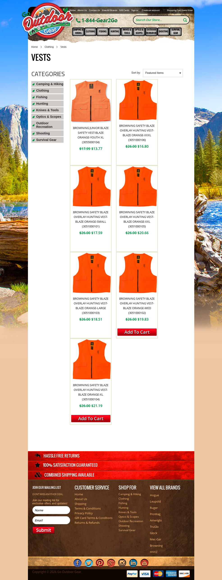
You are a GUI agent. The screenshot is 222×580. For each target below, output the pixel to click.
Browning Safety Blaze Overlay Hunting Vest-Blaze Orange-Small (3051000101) (90, 219)
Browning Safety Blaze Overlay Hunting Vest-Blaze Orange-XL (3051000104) (90, 392)
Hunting (115, 31)
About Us (82, 10)
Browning (156, 546)
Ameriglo (156, 520)
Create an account (151, 10)
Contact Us (94, 10)
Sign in (134, 10)
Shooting (163, 31)
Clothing (90, 31)
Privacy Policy (84, 513)
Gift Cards (124, 10)
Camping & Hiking (78, 31)
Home (72, 10)
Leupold (155, 501)
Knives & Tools (127, 31)
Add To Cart (137, 332)
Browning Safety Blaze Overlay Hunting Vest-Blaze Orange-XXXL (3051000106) (137, 133)
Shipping (80, 504)
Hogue (154, 495)
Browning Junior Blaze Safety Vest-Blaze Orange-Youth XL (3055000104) (91, 135)
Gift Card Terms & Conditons (93, 518)
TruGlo (154, 527)
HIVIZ (153, 552)
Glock (153, 533)
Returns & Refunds (87, 523)
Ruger (154, 508)
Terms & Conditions (88, 508)
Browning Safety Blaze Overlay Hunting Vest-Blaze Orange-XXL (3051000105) (137, 219)
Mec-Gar (155, 539)
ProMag (155, 514)
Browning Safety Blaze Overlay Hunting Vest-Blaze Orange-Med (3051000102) (137, 306)
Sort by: (136, 72)
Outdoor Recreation (151, 31)
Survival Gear (176, 31)
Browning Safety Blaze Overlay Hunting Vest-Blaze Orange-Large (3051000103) (90, 306)
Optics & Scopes (139, 31)
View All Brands (109, 10)
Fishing (102, 31)
